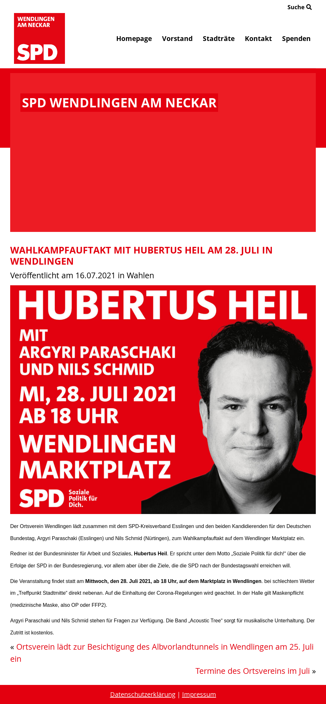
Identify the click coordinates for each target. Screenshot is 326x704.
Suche (299, 7)
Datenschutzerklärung (142, 694)
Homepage (134, 38)
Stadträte (219, 38)
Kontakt (258, 38)
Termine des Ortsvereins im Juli (252, 671)
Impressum (199, 694)
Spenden (296, 38)
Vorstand (177, 38)
